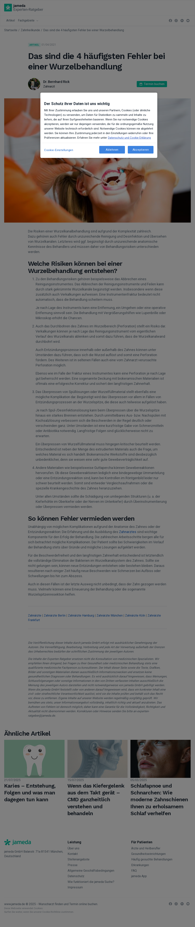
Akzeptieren (141, 149)
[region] (98, 125)
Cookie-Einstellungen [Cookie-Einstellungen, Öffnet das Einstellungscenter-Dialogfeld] (58, 150)
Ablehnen (112, 149)
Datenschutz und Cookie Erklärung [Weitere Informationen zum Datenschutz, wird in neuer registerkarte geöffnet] (129, 137)
